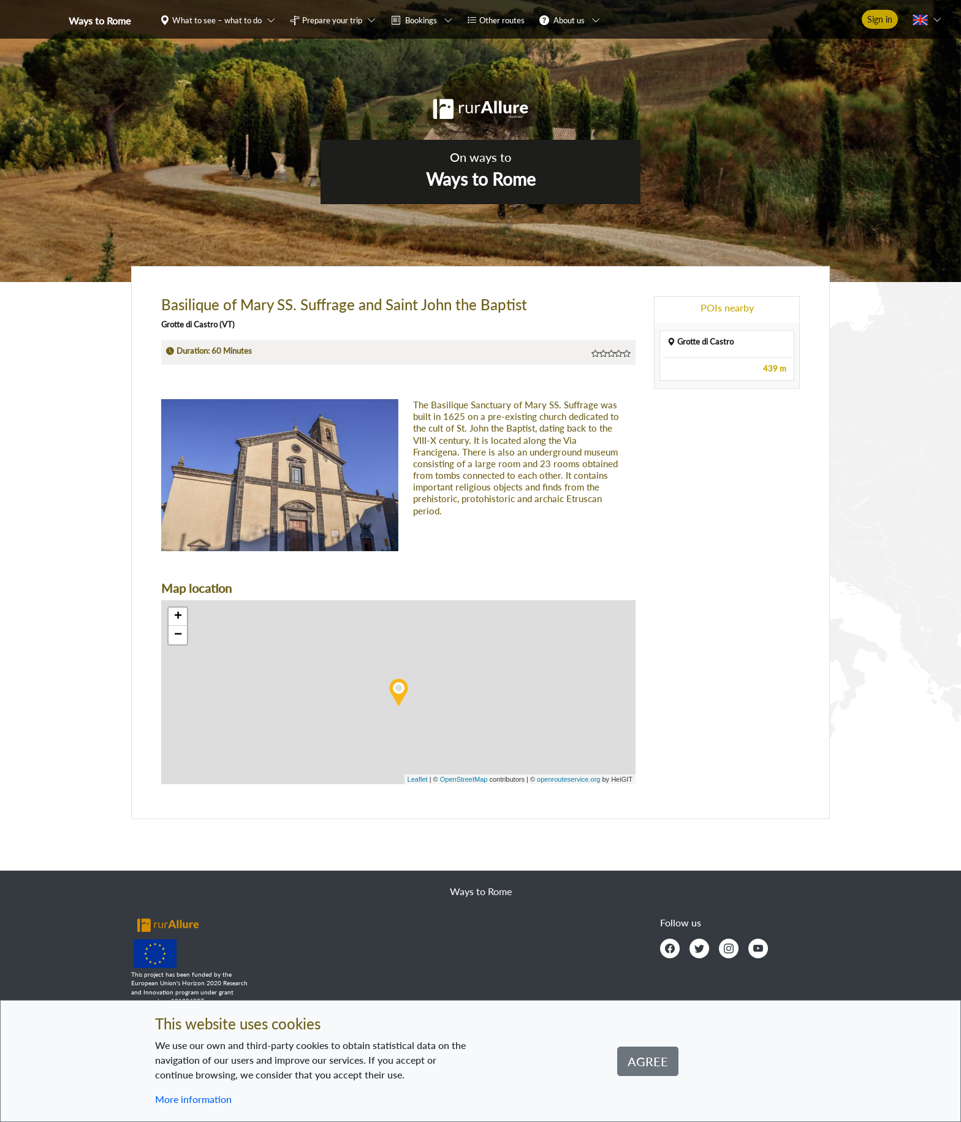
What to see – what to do (217, 20)
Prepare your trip (332, 20)
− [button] (178, 635)
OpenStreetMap (464, 779)
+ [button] (178, 617)
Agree (648, 1061)
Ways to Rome (100, 20)
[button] (220, 19)
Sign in (879, 19)
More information (193, 1099)
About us (569, 20)
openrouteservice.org (568, 779)
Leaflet (418, 779)
